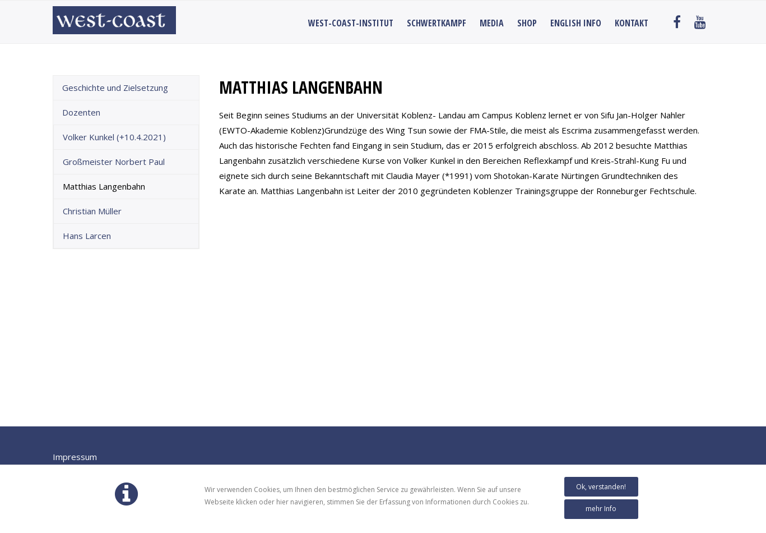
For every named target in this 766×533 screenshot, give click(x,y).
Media (492, 23)
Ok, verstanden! (601, 486)
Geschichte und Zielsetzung (115, 87)
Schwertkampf (436, 23)
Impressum (75, 456)
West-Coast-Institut (350, 23)
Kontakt (631, 23)
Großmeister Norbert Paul (114, 161)
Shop (527, 23)
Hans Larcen (87, 235)
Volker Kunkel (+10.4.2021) (114, 137)
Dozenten (81, 112)
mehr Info (601, 508)
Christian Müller (92, 211)
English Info (575, 23)
